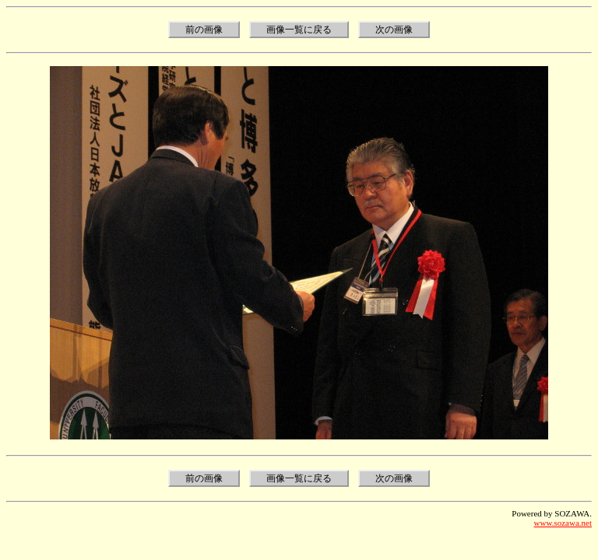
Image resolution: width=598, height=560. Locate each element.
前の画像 (204, 29)
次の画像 (394, 29)
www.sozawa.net (563, 522)
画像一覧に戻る (299, 29)
